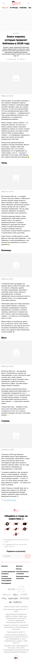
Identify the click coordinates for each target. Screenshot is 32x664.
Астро (16, 33)
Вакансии (19, 566)
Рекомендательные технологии (22, 577)
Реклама (19, 569)
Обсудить (21, 59)
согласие (9, 539)
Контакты (4, 566)
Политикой (9, 544)
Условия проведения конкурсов (8, 573)
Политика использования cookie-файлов (6, 578)
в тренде (14, 8)
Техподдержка (6, 583)
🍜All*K (5, 8)
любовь (23, 8)
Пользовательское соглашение (22, 573)
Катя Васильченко (10, 500)
